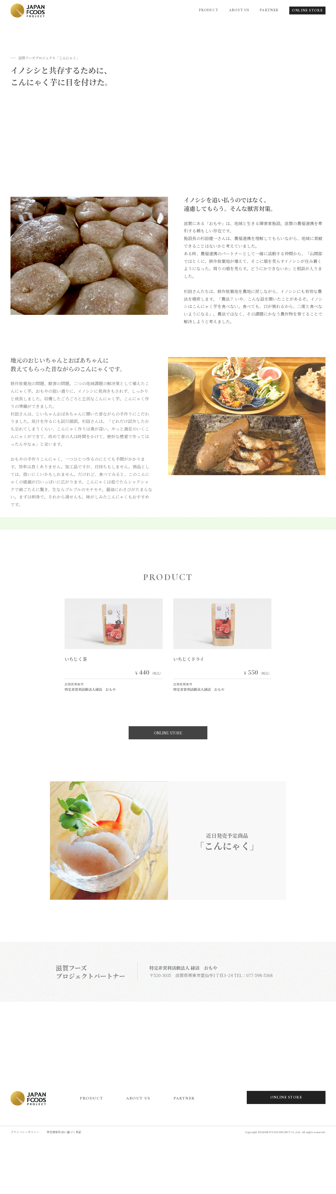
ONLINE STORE (307, 10)
